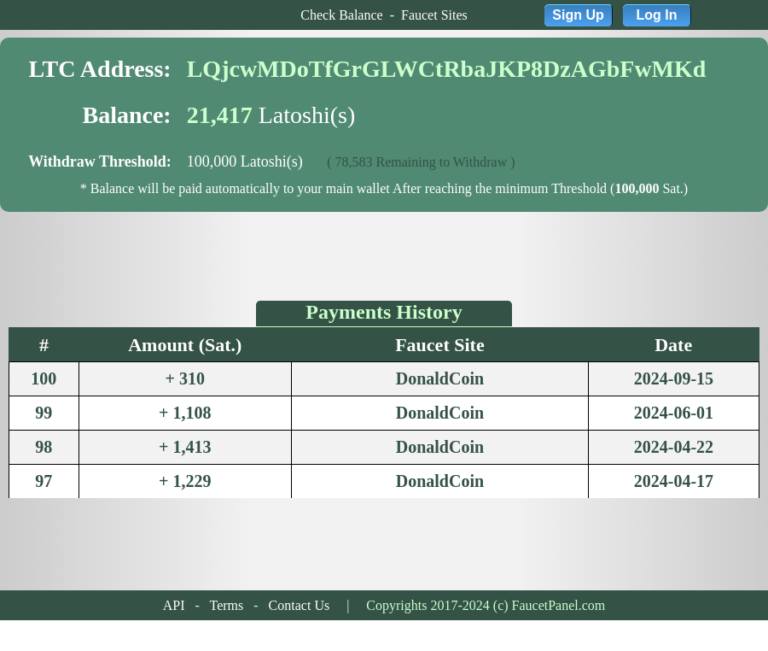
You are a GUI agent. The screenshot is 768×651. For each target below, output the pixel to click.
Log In (657, 15)
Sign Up (577, 15)
